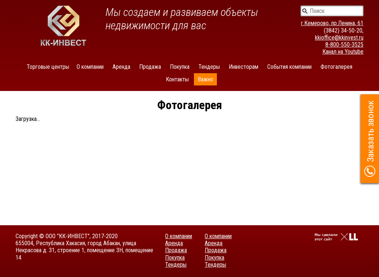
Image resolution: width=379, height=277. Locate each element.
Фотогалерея (336, 66)
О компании (90, 66)
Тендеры (209, 66)
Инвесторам (243, 66)
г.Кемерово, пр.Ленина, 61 (332, 23)
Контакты (177, 79)
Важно (205, 79)
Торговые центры (48, 66)
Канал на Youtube (342, 51)
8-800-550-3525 (344, 44)
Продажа (150, 66)
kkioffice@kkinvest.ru (339, 37)
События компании (289, 66)
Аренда (121, 66)
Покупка (180, 66)
